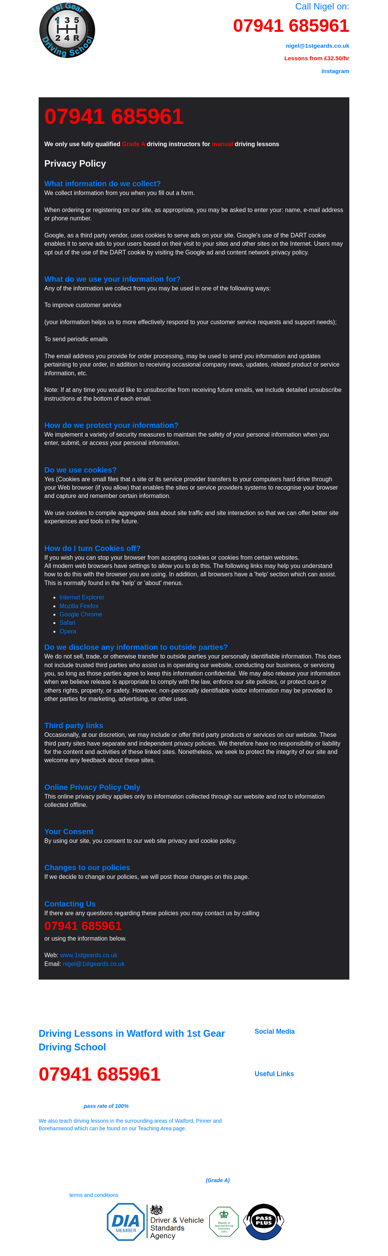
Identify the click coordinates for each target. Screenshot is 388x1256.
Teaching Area (206, 74)
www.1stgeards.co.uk (88, 955)
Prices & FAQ (104, 74)
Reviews (264, 74)
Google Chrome (80, 614)
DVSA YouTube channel (298, 1132)
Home (53, 74)
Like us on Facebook (294, 1045)
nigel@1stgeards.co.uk (94, 964)
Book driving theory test (297, 1117)
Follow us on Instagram (297, 1052)
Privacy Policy (320, 1251)
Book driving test (289, 1124)
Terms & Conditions (290, 1251)
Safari (67, 622)
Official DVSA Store (293, 1139)
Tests (154, 74)
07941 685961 (291, 26)
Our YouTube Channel (296, 1060)
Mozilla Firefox (79, 606)
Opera (67, 631)
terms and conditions (93, 1195)
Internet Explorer (81, 597)
